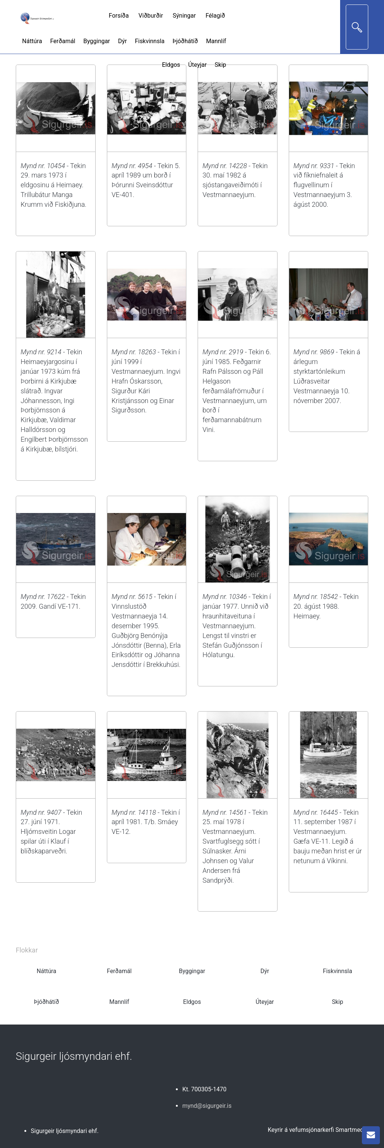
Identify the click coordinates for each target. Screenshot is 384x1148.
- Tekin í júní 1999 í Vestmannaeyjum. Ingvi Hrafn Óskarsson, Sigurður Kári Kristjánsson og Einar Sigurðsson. (146, 381)
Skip (220, 64)
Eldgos (171, 64)
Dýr (122, 41)
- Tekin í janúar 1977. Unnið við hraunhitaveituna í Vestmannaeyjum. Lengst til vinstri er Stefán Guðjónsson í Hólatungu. (236, 626)
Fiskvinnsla (150, 41)
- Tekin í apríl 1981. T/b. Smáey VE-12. (146, 822)
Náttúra (32, 41)
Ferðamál (62, 41)
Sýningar (184, 15)
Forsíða (119, 15)
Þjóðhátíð (185, 41)
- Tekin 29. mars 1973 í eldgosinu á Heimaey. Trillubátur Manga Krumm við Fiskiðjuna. (54, 185)
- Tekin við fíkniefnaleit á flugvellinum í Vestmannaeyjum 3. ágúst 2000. (324, 185)
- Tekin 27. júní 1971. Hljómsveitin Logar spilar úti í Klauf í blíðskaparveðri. (51, 831)
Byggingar (96, 41)
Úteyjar (197, 64)
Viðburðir (150, 15)
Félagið (215, 15)
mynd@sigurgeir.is (206, 1105)
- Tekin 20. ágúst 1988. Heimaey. (326, 606)
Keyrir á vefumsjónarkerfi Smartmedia (318, 1129)
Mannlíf (216, 41)
